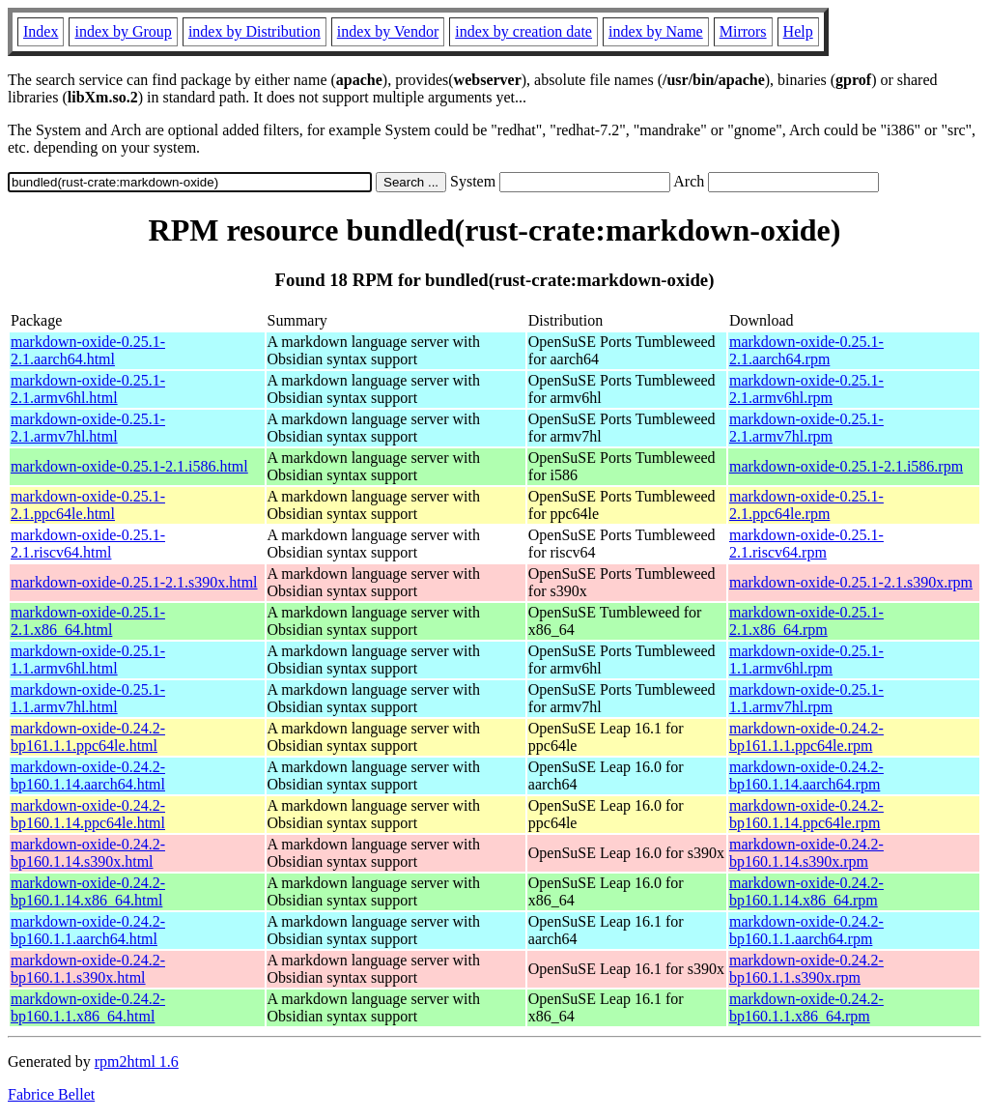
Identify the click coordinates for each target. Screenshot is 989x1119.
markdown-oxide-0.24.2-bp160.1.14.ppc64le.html (88, 814)
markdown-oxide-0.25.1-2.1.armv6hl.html (88, 389)
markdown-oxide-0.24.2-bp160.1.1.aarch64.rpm (806, 930)
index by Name (655, 31)
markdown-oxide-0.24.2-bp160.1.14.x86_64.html (88, 891)
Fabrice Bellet (51, 1094)
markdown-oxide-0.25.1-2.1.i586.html (129, 466)
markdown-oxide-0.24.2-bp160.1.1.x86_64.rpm (806, 1007)
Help (798, 31)
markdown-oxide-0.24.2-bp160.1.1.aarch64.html (88, 930)
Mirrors (743, 31)
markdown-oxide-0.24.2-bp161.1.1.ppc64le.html (88, 737)
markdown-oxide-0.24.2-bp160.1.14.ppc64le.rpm (806, 814)
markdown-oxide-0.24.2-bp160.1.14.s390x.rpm (806, 853)
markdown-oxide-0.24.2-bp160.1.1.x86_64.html (88, 1007)
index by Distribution (254, 31)
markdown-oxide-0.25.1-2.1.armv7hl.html (88, 428)
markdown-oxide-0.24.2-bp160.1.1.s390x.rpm (806, 969)
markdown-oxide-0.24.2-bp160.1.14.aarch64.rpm (806, 775)
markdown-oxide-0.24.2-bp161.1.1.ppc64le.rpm (806, 737)
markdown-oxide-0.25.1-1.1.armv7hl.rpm (806, 698)
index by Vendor (387, 31)
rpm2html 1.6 (137, 1061)
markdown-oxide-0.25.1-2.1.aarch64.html (88, 350)
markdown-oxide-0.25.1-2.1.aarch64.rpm (806, 350)
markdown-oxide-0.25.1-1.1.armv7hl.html (88, 698)
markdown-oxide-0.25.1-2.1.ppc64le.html (88, 505)
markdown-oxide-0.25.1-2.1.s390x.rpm (851, 582)
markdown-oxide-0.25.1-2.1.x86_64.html (88, 621)
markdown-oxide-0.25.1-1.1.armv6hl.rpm (806, 659)
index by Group (122, 31)
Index (40, 31)
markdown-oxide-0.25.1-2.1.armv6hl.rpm (806, 389)
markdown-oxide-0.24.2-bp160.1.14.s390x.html (88, 853)
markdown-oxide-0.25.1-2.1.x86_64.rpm (806, 621)
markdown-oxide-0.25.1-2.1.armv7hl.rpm (806, 428)
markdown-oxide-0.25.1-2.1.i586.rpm (846, 466)
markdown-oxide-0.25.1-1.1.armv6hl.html (88, 659)
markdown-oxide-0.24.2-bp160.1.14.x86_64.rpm (806, 891)
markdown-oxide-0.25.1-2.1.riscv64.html (88, 543)
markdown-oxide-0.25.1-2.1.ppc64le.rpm (806, 505)
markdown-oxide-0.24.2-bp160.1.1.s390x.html (88, 969)
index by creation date (523, 31)
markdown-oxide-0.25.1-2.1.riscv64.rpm (806, 543)
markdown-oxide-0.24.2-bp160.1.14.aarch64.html (88, 775)
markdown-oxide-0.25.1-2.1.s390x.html (134, 582)
